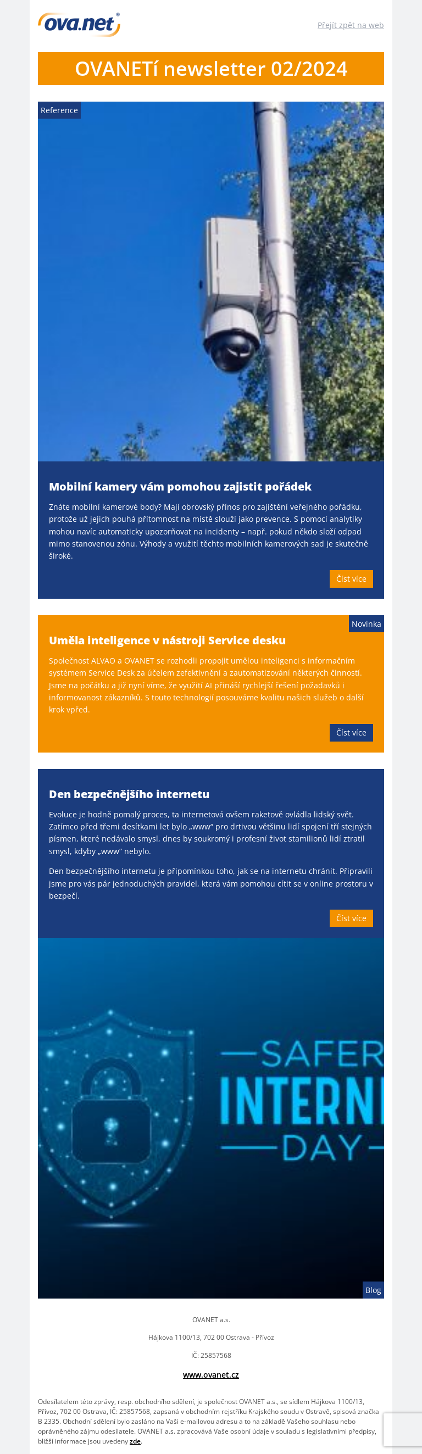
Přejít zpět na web (351, 25)
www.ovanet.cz (211, 1374)
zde (135, 1440)
